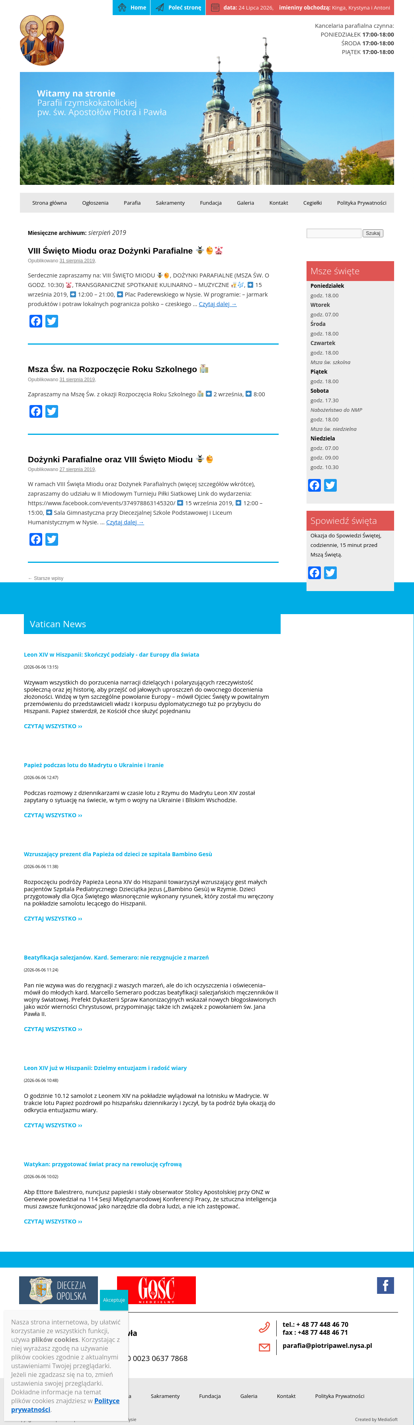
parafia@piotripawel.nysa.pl (327, 1345)
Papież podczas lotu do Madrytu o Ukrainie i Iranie (94, 765)
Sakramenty (170, 202)
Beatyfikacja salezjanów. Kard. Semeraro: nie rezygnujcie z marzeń (116, 957)
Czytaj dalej (218, 304)
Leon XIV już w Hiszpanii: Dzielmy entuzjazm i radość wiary (105, 1068)
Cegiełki (312, 202)
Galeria (245, 202)
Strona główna (49, 202)
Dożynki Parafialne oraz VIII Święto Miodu (121, 459)
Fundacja (211, 202)
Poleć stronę (184, 7)
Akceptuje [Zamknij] (114, 1300)
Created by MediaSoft (376, 1419)
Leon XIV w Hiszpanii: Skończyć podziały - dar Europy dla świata (111, 654)
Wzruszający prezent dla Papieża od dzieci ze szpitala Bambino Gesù (118, 854)
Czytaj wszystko (50, 725)
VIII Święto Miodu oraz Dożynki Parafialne (125, 250)
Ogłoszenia (95, 202)
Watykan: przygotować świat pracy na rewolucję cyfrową (103, 1164)
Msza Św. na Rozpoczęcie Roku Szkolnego (118, 369)
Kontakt (278, 202)
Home (138, 7)
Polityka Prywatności (362, 202)
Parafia (132, 202)
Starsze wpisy (45, 578)
